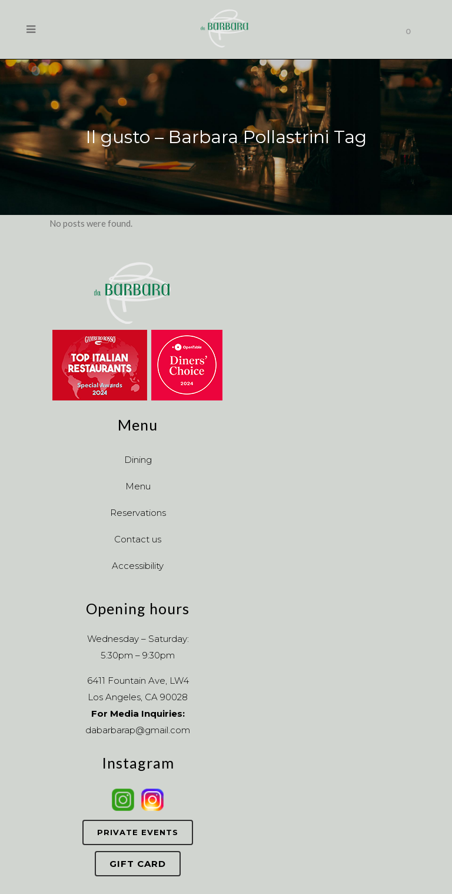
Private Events (137, 832)
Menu (138, 486)
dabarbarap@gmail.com (137, 730)
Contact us (137, 539)
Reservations (138, 512)
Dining (138, 459)
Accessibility (138, 565)
